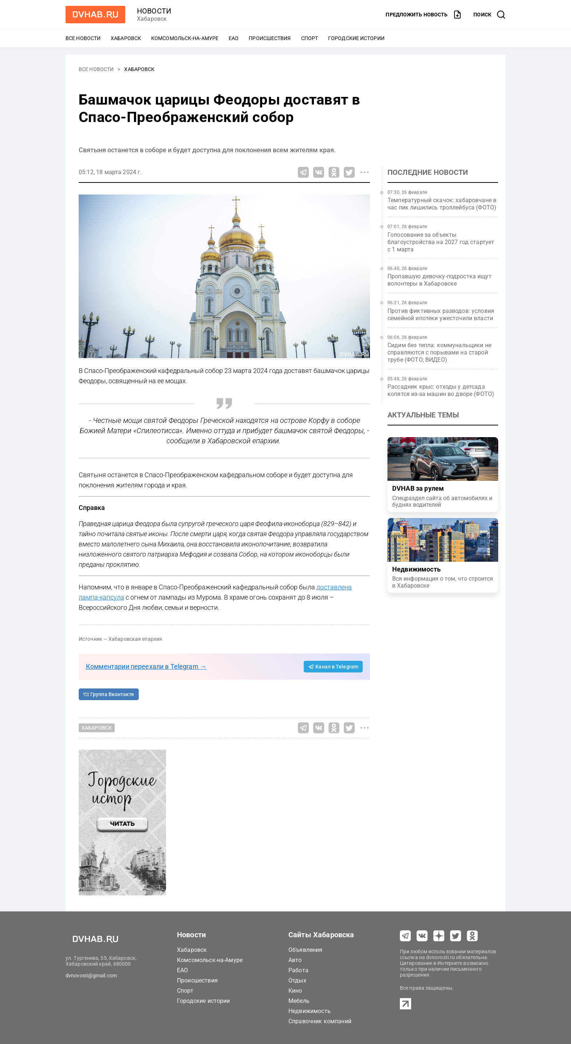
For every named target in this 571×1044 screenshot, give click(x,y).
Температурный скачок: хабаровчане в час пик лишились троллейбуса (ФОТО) (441, 204)
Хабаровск (126, 38)
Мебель (299, 1000)
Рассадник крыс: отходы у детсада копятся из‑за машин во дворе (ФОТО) (440, 390)
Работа (298, 970)
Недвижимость (309, 1011)
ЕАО (234, 38)
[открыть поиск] (489, 14)
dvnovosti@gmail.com (91, 975)
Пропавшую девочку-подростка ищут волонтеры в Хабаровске (439, 280)
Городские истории (356, 38)
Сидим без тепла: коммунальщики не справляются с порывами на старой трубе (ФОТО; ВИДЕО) (439, 352)
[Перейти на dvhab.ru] (95, 14)
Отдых (297, 980)
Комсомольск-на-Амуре (184, 38)
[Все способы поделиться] (364, 172)
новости (154, 11)
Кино (295, 990)
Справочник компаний (319, 1021)
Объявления (305, 949)
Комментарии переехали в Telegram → (146, 666)
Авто (295, 960)
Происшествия (270, 38)
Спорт (309, 38)
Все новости (83, 38)
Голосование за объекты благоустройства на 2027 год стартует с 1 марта (440, 242)
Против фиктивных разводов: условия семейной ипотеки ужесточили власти (440, 314)
